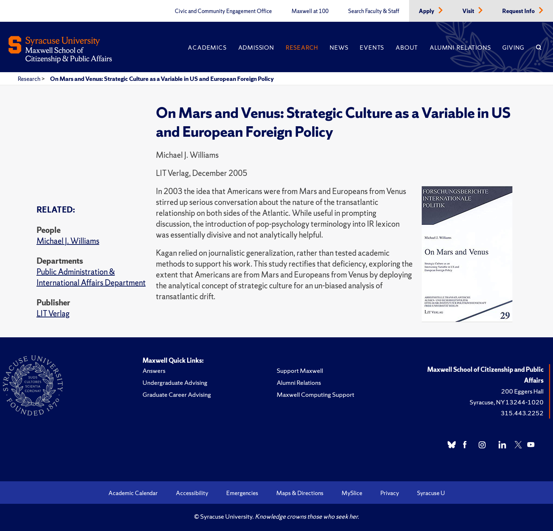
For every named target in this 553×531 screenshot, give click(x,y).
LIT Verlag (53, 313)
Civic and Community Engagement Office (223, 11)
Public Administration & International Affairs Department (91, 277)
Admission (256, 48)
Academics (207, 48)
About (407, 48)
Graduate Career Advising (177, 394)
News (339, 48)
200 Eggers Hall (522, 391)
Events (372, 48)
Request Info (519, 11)
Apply (427, 11)
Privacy (389, 493)
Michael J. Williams (68, 241)
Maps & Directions (299, 493)
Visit (468, 11)
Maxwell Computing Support (315, 394)
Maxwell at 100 (310, 11)
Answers (154, 370)
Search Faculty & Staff (373, 11)
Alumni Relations (460, 48)
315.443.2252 (522, 413)
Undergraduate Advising (175, 382)
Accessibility (192, 493)
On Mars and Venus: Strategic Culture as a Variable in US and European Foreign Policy (162, 79)
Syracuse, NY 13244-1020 (507, 402)
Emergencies (242, 493)
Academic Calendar (133, 493)
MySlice (352, 493)
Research (302, 48)
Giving (513, 48)
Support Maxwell (300, 370)
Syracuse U (431, 493)
